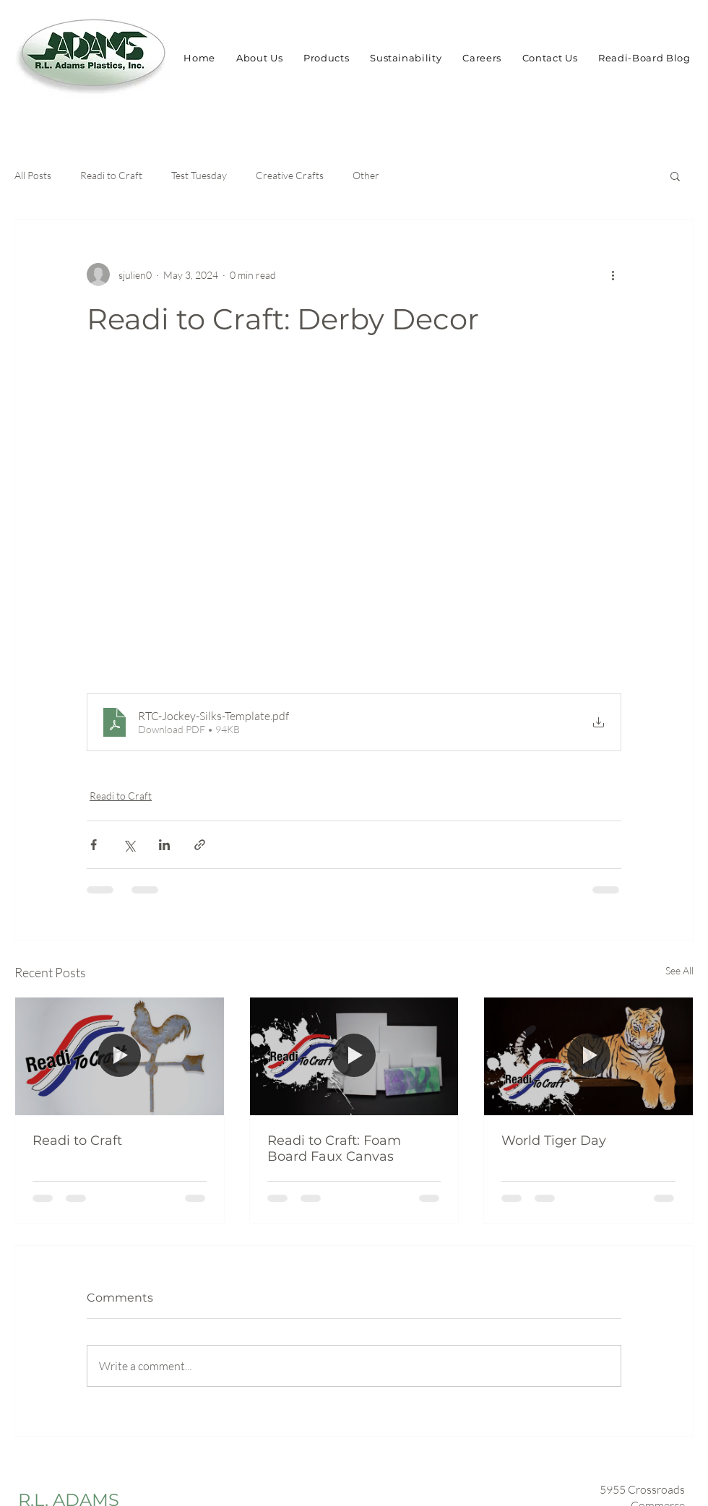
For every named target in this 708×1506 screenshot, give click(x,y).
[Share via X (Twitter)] (129, 845)
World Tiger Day (553, 1140)
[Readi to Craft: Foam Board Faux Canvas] (354, 1056)
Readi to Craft (111, 175)
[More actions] (612, 274)
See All (679, 970)
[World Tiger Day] (588, 1056)
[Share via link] (200, 845)
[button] (675, 175)
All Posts (32, 175)
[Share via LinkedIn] (164, 845)
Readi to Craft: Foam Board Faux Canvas (334, 1148)
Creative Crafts (290, 175)
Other (366, 175)
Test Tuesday (199, 175)
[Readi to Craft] (119, 1056)
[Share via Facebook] (93, 845)
